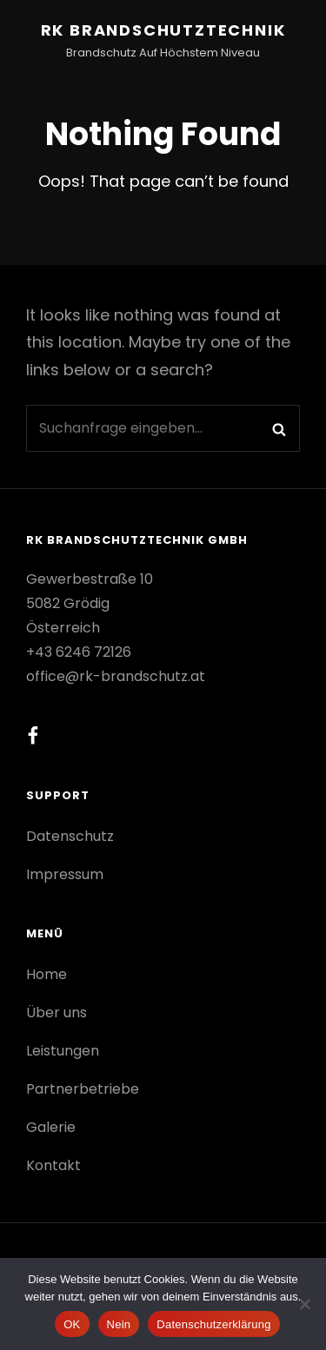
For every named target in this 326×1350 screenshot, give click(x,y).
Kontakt (53, 1165)
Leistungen (62, 1051)
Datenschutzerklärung (213, 1324)
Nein (119, 1324)
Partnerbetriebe (82, 1089)
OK (71, 1324)
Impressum (64, 874)
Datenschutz (70, 836)
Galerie (51, 1127)
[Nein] (304, 1304)
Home (46, 974)
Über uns (56, 1012)
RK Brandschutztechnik (163, 30)
